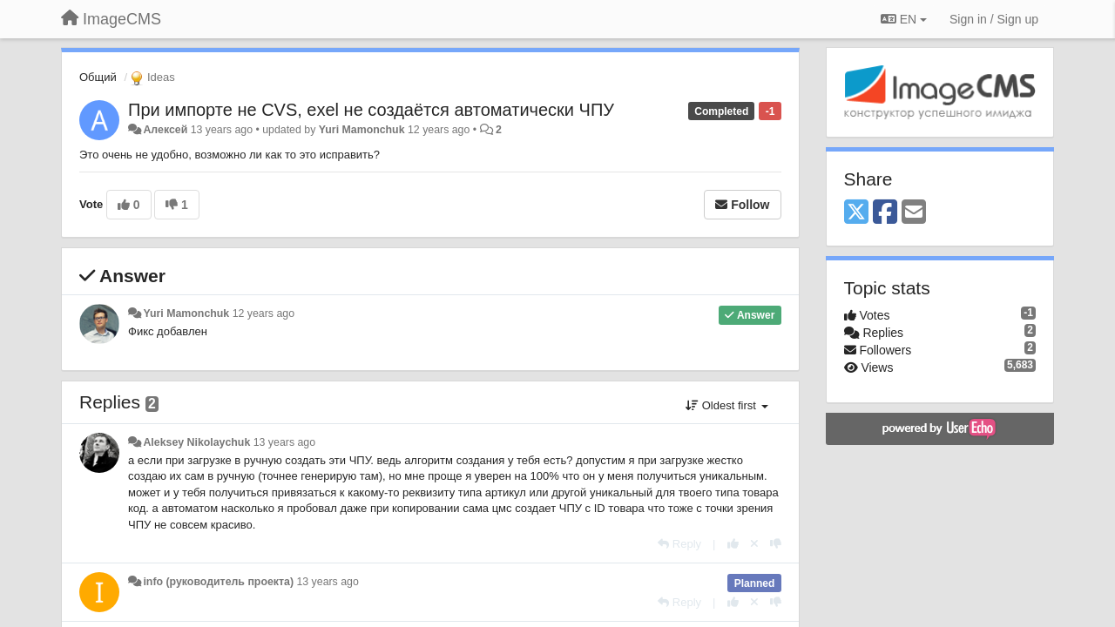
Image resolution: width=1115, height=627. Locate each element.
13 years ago (284, 442)
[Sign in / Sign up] (994, 19)
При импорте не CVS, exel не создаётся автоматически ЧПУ (371, 109)
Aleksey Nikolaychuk (196, 442)
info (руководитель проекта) (218, 582)
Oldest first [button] (726, 405)
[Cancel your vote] (754, 543)
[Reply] (679, 543)
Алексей (165, 130)
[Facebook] (885, 213)
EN (904, 19)
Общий (98, 77)
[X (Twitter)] (856, 213)
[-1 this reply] (775, 543)
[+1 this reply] (733, 543)
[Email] (914, 213)
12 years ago (263, 313)
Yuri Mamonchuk (362, 130)
